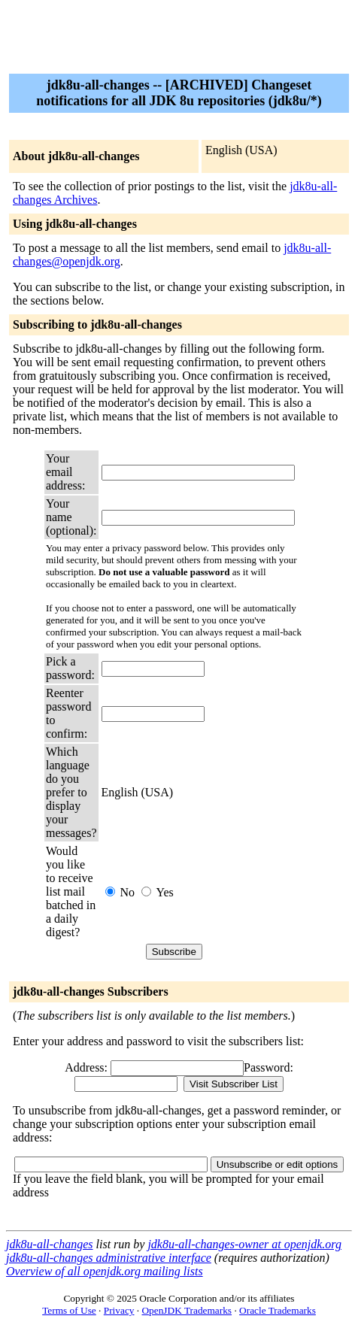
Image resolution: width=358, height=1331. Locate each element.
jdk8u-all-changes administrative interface (108, 1257)
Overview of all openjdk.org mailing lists (104, 1271)
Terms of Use (69, 1310)
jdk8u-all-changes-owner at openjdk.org (244, 1244)
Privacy (119, 1310)
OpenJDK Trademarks (186, 1310)
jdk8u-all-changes (49, 1244)
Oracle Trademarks (277, 1310)
